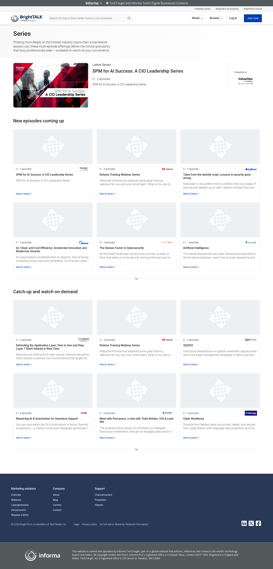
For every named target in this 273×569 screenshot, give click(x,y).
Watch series (24, 193)
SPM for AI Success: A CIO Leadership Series (137, 71)
